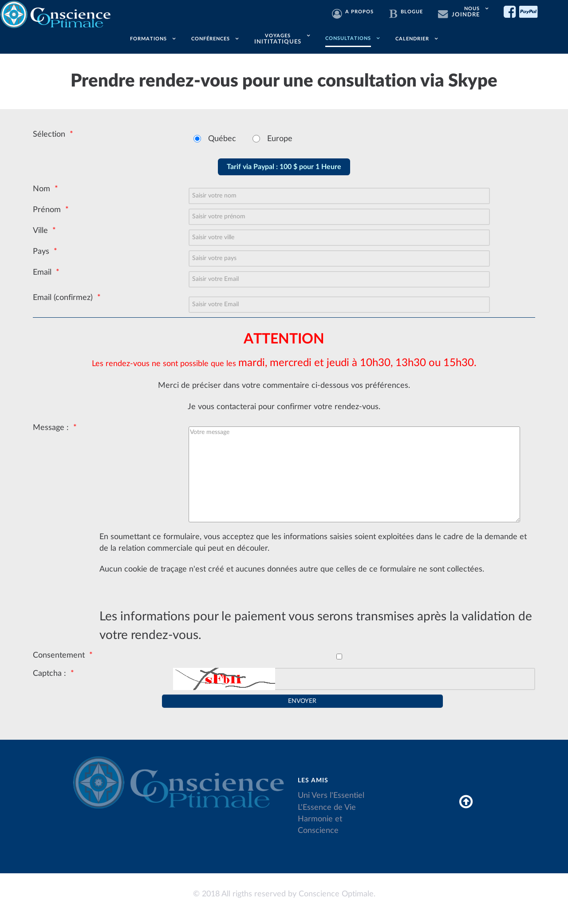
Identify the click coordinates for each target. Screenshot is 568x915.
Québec (222, 138)
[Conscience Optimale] (57, 13)
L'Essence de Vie (327, 807)
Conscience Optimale (336, 894)
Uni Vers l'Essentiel (331, 795)
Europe (279, 138)
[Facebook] (511, 12)
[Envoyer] (302, 701)
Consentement (59, 655)
